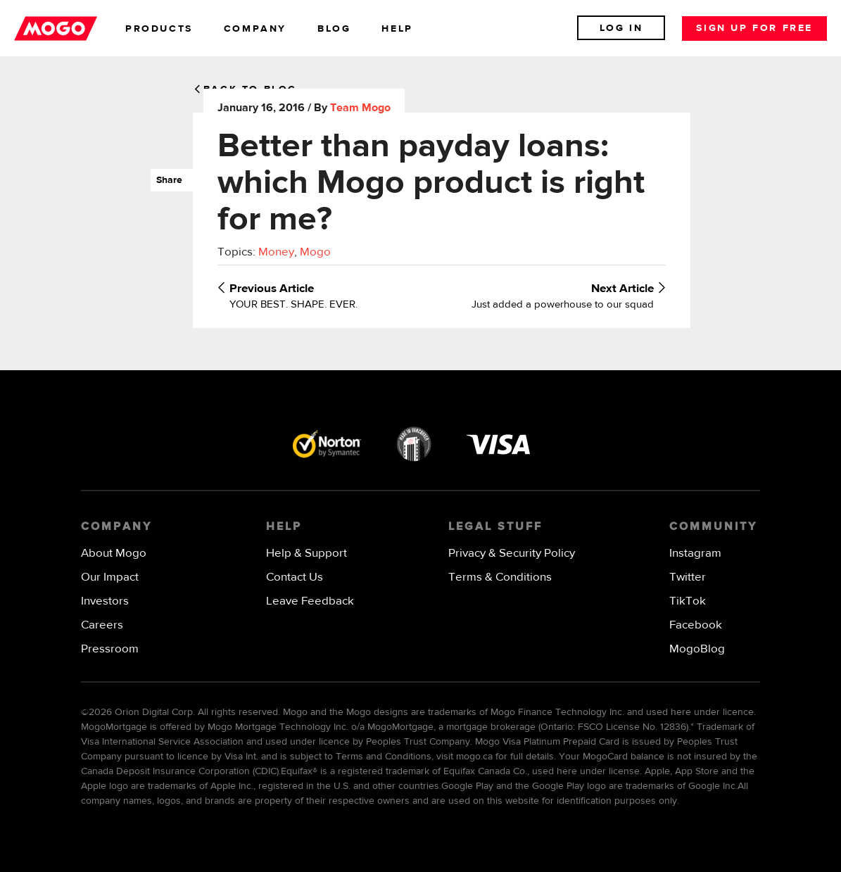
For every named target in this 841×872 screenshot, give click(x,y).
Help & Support (306, 554)
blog (333, 29)
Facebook (695, 625)
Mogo (315, 252)
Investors (105, 601)
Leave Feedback (310, 601)
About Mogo (113, 554)
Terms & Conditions (500, 577)
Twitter (687, 577)
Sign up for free (754, 28)
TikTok (687, 601)
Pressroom (110, 649)
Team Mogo (360, 108)
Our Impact (110, 577)
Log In (621, 28)
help (396, 29)
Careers (102, 625)
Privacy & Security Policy (511, 554)
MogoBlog (697, 649)
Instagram (695, 554)
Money (276, 252)
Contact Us (294, 577)
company (255, 29)
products (159, 29)
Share (166, 180)
